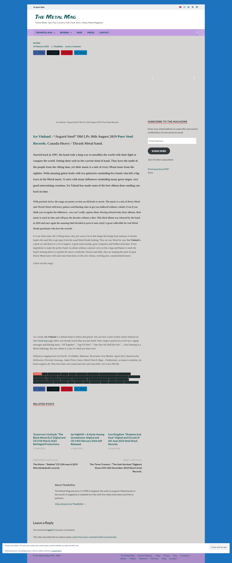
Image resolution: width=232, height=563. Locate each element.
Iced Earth (134, 377)
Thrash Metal (131, 382)
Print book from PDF (158, 169)
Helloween (39, 377)
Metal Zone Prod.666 (98, 379)
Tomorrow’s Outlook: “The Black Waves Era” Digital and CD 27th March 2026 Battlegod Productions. (49, 439)
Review (78, 382)
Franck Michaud (108, 374)
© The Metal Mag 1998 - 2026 (46, 555)
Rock (86, 382)
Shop (79, 32)
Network (143, 558)
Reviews (64, 32)
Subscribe (159, 151)
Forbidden (93, 374)
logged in (50, 529)
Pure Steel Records (43, 382)
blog (164, 558)
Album (64, 374)
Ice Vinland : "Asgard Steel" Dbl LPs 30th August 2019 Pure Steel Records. (93, 377)
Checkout (184, 555)
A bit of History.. (145, 555)
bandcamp (43, 340)
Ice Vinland (42, 136)
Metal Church (79, 379)
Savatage (95, 382)
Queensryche (60, 382)
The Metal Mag (55, 17)
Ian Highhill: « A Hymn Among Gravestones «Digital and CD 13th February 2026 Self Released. (87, 439)
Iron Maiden (40, 379)
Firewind (81, 374)
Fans (175, 555)
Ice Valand (51, 377)
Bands (123, 558)
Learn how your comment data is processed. (94, 536)
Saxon (104, 382)
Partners (155, 558)
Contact (104, 32)
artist (72, 374)
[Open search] (197, 32)
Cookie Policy (56, 551)
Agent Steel (54, 374)
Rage (71, 382)
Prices (90, 32)
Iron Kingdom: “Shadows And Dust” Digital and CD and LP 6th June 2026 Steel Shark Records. (124, 439)
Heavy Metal (124, 374)
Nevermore (122, 379)
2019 (45, 374)
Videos (133, 558)
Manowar (66, 379)
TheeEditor (58, 46)
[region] (173, 78)
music (112, 379)
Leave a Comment (73, 46)
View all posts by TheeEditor (70, 503)
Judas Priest (53, 379)
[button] (152, 77)
